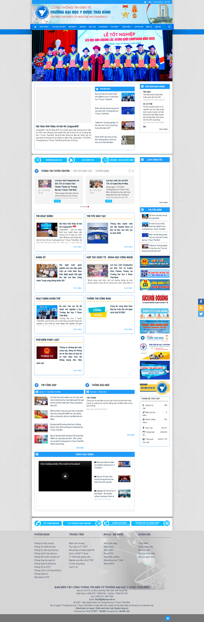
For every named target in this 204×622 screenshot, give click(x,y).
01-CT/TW (147, 107)
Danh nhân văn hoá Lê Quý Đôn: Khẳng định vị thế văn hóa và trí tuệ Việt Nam (115, 140)
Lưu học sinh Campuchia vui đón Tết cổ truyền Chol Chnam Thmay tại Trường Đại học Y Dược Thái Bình (67, 185)
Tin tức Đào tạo (82, 171)
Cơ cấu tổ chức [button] (59, 27)
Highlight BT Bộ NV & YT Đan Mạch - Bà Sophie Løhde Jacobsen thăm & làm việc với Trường (112, 495)
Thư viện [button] (114, 28)
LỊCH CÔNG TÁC (88, 160)
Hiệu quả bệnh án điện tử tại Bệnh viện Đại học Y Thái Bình (112, 465)
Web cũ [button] (149, 27)
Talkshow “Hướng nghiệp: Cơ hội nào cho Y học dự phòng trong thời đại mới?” (115, 125)
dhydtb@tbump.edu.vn (105, 599)
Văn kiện (147, 95)
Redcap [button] (83, 27)
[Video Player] (65, 476)
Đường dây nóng (117, 524)
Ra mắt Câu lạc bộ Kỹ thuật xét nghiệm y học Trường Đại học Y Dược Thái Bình (115, 97)
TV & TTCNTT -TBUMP (95, 611)
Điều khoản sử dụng (85, 608)
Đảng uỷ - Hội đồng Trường (50, 392)
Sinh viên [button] (127, 28)
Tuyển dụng (102, 171)
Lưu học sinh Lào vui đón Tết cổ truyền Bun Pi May (117, 182)
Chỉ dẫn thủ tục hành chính (149, 524)
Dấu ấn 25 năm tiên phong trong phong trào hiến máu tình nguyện (112, 479)
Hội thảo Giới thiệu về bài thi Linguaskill (57, 126)
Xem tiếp (163, 129)
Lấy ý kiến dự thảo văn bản (79, 523)
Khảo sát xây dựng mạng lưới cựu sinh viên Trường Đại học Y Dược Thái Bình (115, 111)
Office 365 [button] (139, 27)
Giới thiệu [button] (45, 28)
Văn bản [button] (72, 28)
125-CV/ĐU (91, 403)
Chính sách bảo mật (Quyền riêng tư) (111, 608)
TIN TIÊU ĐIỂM (155, 209)
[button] (65, 476)
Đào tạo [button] (92, 27)
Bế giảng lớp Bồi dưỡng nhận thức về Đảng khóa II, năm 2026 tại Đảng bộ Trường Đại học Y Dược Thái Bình (66, 427)
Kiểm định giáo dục (54, 160)
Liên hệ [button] (158, 27)
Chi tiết (57, 201)
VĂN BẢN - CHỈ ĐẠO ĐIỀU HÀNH (121, 160)
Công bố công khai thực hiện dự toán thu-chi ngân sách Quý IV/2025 (121, 309)
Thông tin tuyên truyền (55, 171)
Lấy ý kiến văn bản (51, 523)
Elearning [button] (103, 27)
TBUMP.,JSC (124, 611)
